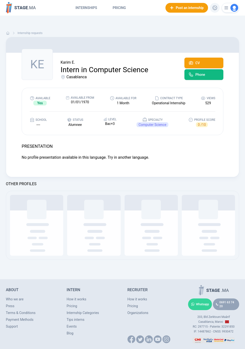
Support (12, 326)
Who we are (15, 299)
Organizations (137, 313)
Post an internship (187, 8)
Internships (86, 8)
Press (10, 306)
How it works (76, 299)
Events (72, 326)
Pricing (119, 8)
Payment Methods (19, 320)
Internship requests (30, 33)
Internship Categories (83, 313)
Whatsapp (200, 304)
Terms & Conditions (21, 313)
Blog (70, 333)
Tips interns (75, 320)
